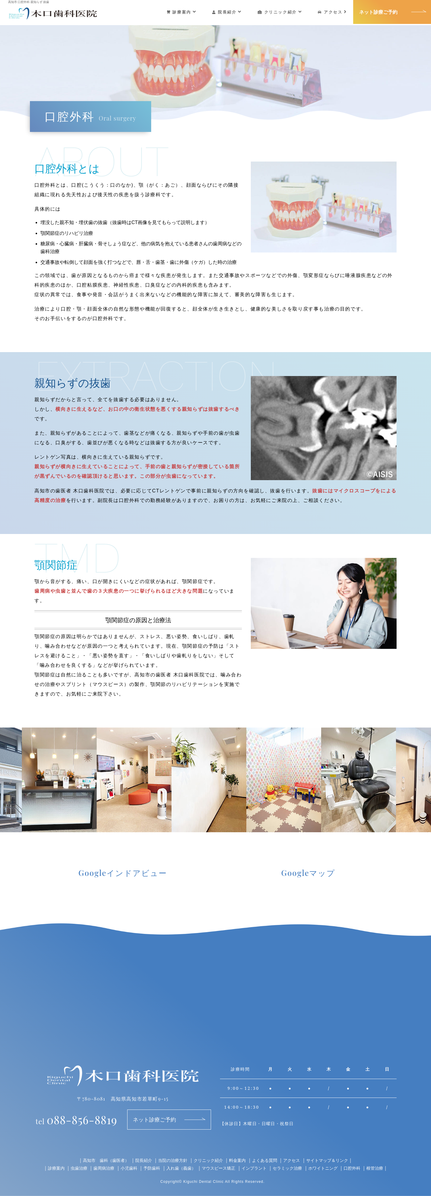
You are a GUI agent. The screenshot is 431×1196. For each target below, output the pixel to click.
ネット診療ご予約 (378, 12)
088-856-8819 (76, 1119)
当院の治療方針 (172, 1160)
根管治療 (374, 1168)
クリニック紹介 (280, 12)
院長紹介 (227, 12)
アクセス (332, 12)
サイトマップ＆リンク (327, 1160)
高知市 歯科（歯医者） (106, 1160)
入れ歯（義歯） (181, 1168)
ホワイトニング (323, 1168)
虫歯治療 (79, 1168)
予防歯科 (151, 1168)
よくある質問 (264, 1160)
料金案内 (237, 1160)
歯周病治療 (103, 1168)
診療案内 (182, 12)
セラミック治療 (287, 1168)
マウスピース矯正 (218, 1168)
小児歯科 (129, 1168)
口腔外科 (352, 1168)
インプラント (254, 1168)
